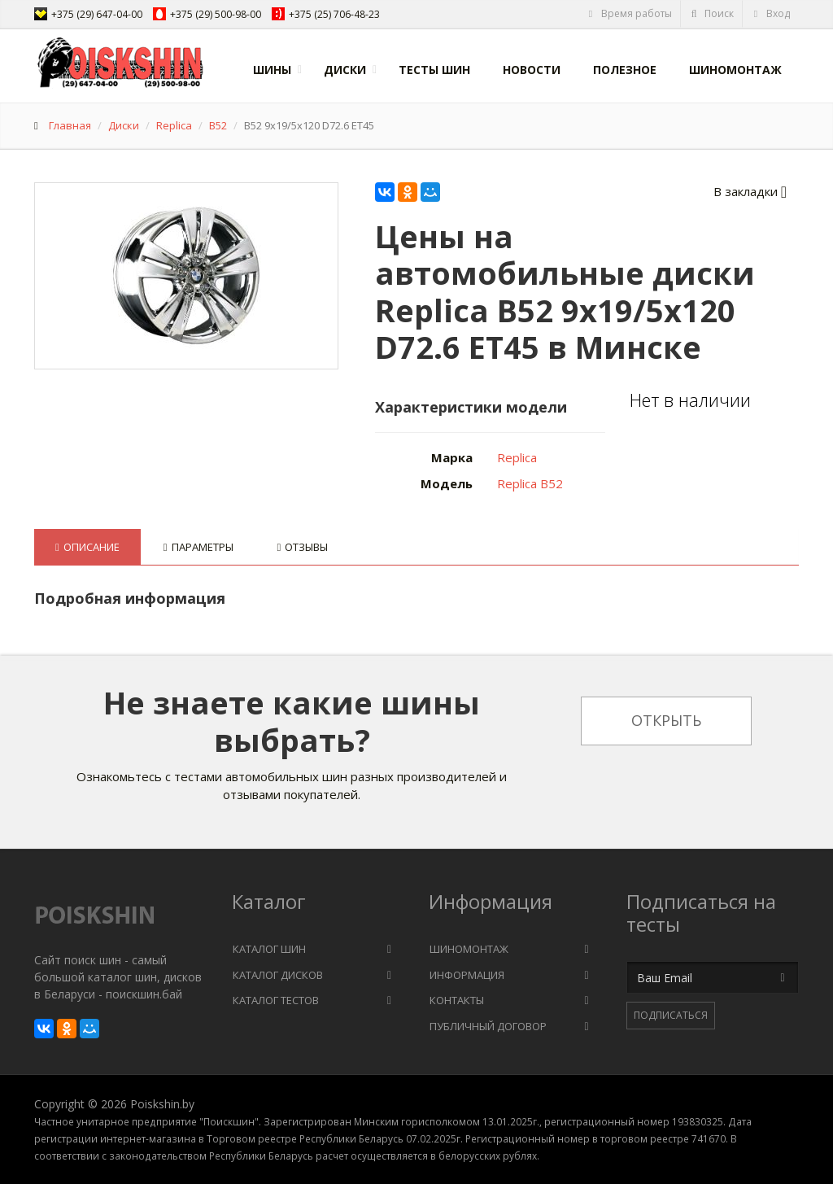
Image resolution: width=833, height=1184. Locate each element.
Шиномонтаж (735, 69)
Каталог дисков (278, 975)
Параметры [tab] (198, 547)
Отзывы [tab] (303, 547)
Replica (174, 125)
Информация (467, 975)
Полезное (624, 69)
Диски (345, 69)
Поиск (712, 13)
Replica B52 (530, 483)
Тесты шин (434, 69)
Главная (70, 125)
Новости (531, 69)
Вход (771, 13)
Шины (272, 69)
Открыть (666, 720)
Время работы (629, 13)
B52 (218, 125)
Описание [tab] (87, 547)
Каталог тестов (276, 1000)
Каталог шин (269, 949)
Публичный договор (488, 1026)
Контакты (457, 1000)
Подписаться (671, 1015)
